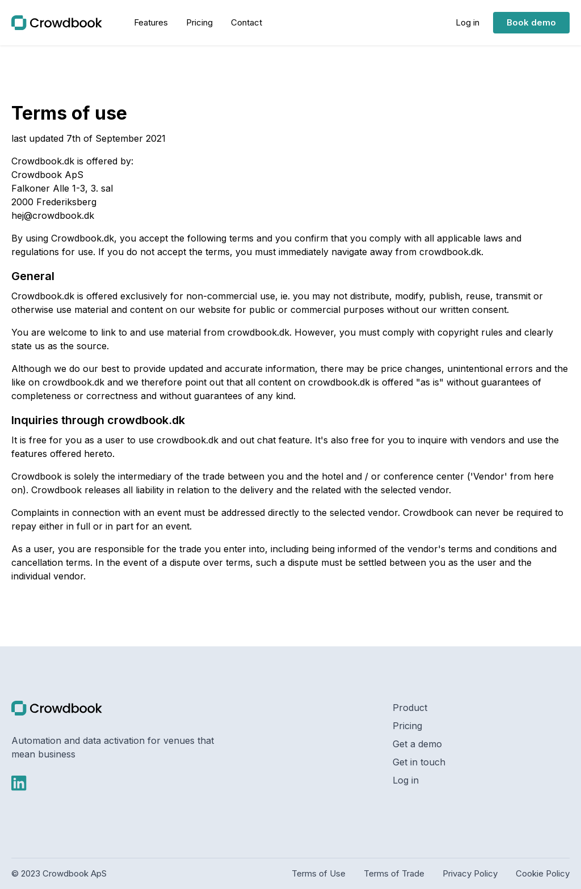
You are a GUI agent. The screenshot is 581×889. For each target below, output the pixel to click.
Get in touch (419, 762)
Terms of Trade (394, 873)
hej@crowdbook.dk (52, 215)
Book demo (531, 22)
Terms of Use (319, 873)
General (32, 276)
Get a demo (417, 744)
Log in (406, 780)
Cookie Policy (543, 873)
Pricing (407, 725)
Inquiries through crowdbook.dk (98, 420)
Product (410, 707)
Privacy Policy (470, 873)
